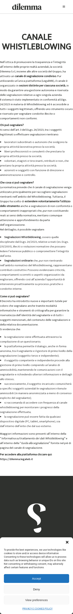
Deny (36, 589)
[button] (67, 542)
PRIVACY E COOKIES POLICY (37, 608)
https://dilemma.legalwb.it (16, 459)
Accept (36, 578)
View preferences (36, 600)
